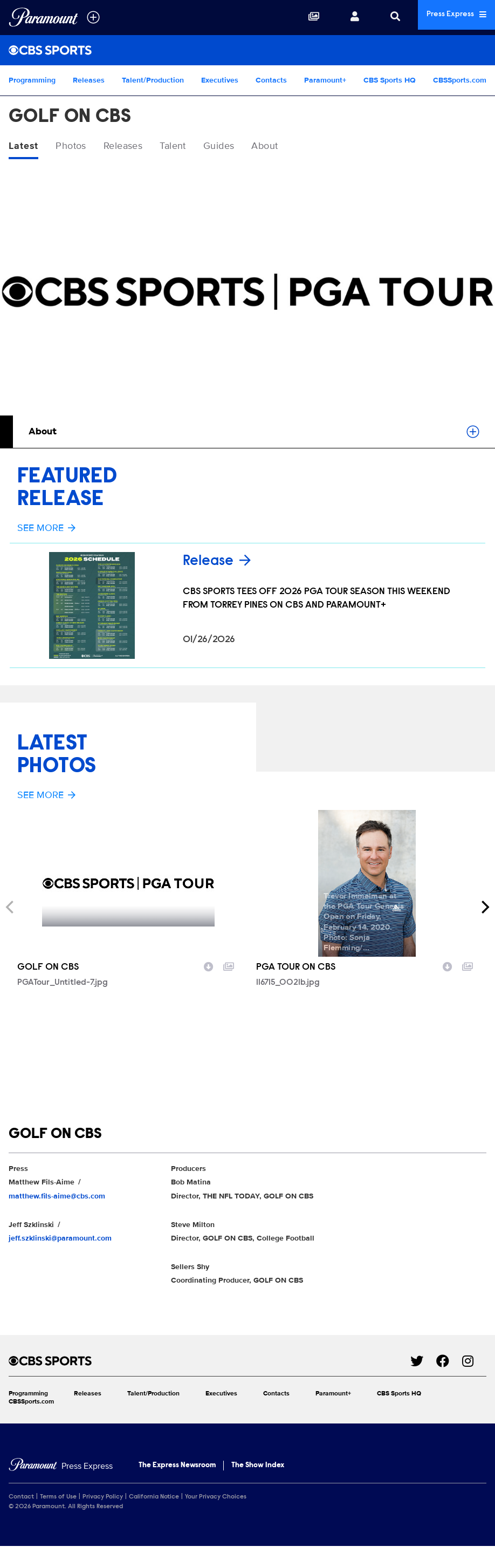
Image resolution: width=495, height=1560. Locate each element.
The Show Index (257, 1466)
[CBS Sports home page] (209, 1362)
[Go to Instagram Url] (474, 1361)
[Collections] (300, 17)
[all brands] (93, 17)
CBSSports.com (459, 80)
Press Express (449, 17)
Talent (192, 146)
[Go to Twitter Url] (423, 1361)
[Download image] (208, 967)
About (294, 146)
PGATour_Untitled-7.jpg (62, 983)
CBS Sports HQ (389, 80)
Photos (77, 146)
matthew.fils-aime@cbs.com (57, 1197)
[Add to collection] (228, 967)
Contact (21, 1498)
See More (46, 530)
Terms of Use (58, 1498)
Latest (25, 146)
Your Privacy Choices (215, 1498)
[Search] (381, 17)
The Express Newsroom (177, 1466)
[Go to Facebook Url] (449, 1361)
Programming (32, 80)
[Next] (484, 908)
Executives (219, 80)
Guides (243, 146)
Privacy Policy (102, 1498)
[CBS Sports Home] (247, 50)
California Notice (154, 1498)
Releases (89, 80)
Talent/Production (153, 80)
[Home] (61, 1467)
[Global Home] (43, 17)
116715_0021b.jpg (288, 983)
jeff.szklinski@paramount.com (60, 1239)
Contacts (271, 80)
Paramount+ (325, 80)
